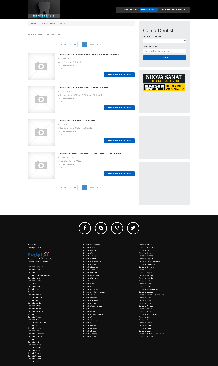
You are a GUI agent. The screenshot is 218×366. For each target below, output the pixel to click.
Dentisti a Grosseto (90, 278)
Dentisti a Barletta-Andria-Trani (40, 275)
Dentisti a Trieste (89, 331)
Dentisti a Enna (89, 270)
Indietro (72, 45)
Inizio (63, 45)
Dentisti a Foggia (145, 272)
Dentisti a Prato (89, 311)
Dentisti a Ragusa (145, 311)
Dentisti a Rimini (89, 317)
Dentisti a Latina (34, 306)
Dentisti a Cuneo (34, 292)
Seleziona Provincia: (152, 36)
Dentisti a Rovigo (34, 342)
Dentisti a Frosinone (91, 275)
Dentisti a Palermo (35, 325)
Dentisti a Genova (146, 275)
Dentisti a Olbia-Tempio (37, 322)
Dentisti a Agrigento (35, 267)
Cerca (165, 57)
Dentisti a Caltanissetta (37, 283)
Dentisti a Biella (34, 278)
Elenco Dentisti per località (38, 261)
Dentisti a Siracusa (146, 322)
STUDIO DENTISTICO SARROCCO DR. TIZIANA (76, 120)
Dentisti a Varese (34, 356)
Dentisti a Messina (146, 292)
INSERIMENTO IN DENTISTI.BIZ (173, 10)
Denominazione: (150, 46)
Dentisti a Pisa (88, 309)
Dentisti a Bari (144, 250)
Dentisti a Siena (89, 322)
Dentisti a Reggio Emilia (148, 314)
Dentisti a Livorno (34, 308)
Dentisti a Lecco (145, 283)
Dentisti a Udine (145, 331)
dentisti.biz (32, 244)
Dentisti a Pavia (145, 303)
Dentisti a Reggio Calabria (93, 314)
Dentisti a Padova (145, 300)
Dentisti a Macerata (35, 311)
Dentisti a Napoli (34, 320)
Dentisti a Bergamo (146, 253)
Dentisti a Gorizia (34, 300)
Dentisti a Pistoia (145, 309)
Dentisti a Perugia (34, 328)
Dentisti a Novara (90, 297)
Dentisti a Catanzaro (147, 264)
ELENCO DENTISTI (148, 10)
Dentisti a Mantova (90, 289)
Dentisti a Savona (34, 345)
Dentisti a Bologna (90, 256)
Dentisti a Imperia (146, 278)
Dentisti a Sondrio (34, 347)
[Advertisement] (164, 137)
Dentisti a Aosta (34, 269)
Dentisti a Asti (33, 272)
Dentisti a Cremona (146, 267)
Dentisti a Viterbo (34, 361)
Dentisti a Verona (90, 336)
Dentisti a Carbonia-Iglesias (149, 261)
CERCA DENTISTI (130, 10)
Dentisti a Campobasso (92, 261)
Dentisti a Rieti (33, 339)
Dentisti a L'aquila (90, 281)
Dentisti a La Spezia (146, 281)
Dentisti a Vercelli (34, 359)
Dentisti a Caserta (35, 286)
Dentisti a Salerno (90, 320)
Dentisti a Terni (145, 325)
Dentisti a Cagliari (146, 258)
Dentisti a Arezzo (89, 247)
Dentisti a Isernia (34, 303)
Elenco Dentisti (48, 23)
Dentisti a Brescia (34, 281)
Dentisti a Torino (34, 350)
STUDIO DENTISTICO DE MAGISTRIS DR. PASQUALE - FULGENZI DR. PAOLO (88, 54)
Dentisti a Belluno (90, 253)
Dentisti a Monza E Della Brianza (151, 295)
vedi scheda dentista (119, 74)
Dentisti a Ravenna (35, 336)
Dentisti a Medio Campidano (94, 292)
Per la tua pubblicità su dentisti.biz (41, 259)
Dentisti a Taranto (90, 325)
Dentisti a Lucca (145, 286)
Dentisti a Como (34, 289)
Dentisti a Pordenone (36, 333)
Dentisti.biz (34, 23)
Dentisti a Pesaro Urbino (92, 306)
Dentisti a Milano (34, 317)
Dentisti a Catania (90, 264)
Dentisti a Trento (145, 328)
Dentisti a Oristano (90, 300)
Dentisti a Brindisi (90, 258)
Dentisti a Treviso (34, 353)
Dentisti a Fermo (145, 270)
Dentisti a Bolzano (146, 256)
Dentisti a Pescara (146, 306)
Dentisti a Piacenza (35, 331)
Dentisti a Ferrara (34, 294)
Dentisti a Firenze (90, 272)
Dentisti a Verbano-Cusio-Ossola (151, 334)
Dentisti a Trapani (90, 328)
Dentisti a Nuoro (145, 297)
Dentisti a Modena (90, 295)
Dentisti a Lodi (88, 286)
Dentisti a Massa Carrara (148, 289)
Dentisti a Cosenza (90, 267)
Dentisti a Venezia (90, 334)
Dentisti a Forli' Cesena (36, 297)
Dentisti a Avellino (90, 250)
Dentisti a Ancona (146, 244)
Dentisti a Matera (34, 314)
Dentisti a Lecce (89, 283)
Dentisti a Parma (89, 303)
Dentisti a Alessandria (91, 244)
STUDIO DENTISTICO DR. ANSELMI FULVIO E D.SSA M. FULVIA (83, 87)
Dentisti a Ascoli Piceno (148, 247)
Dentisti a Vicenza (146, 336)
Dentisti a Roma (145, 317)
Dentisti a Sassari (145, 320)
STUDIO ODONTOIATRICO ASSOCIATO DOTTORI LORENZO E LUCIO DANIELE (89, 153)
